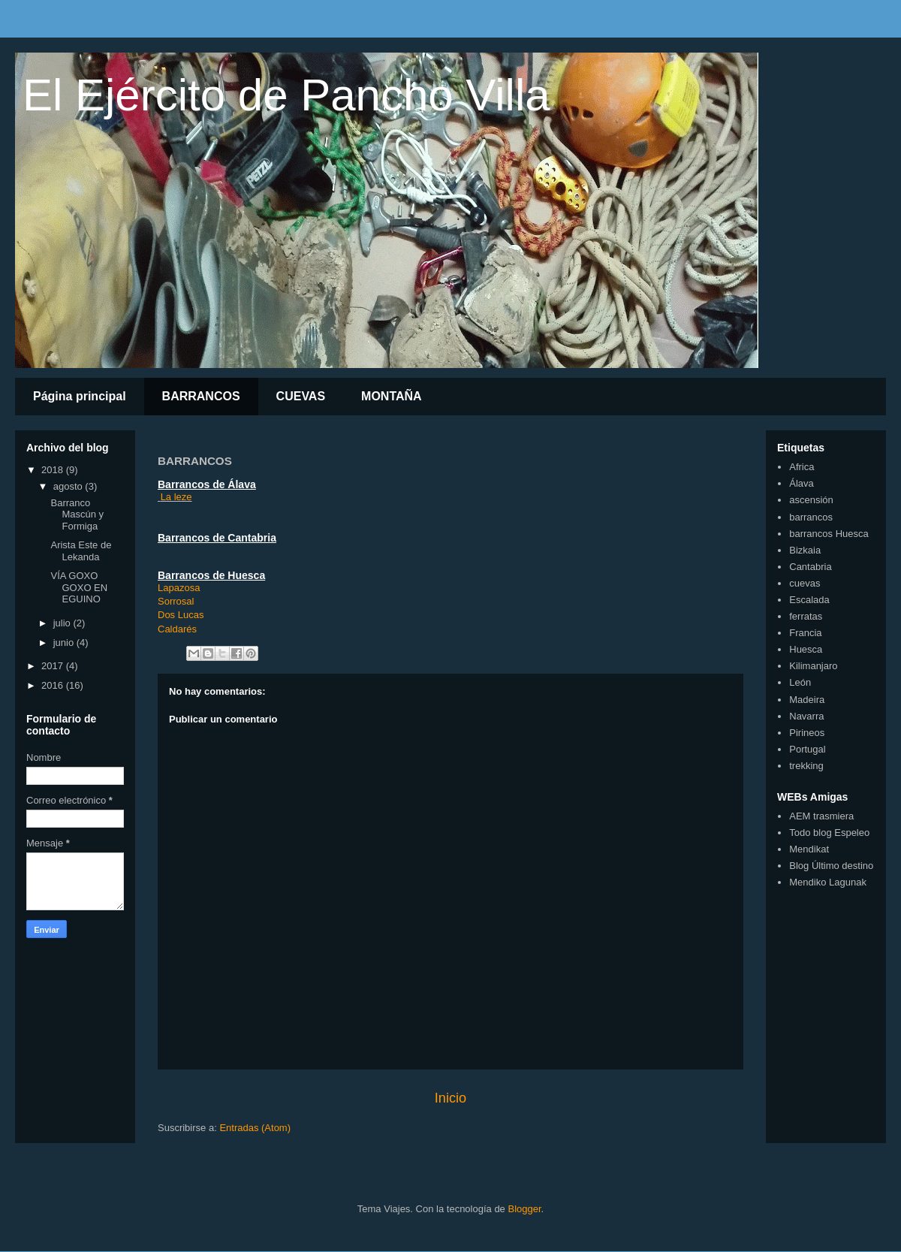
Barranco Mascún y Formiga (77, 514)
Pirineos (806, 732)
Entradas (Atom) (255, 1127)
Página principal (79, 396)
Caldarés (177, 629)
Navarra (806, 716)
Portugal (807, 749)
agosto (69, 486)
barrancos (811, 517)
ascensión (811, 499)
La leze (176, 496)
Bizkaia (805, 550)
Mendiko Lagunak (827, 882)
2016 (53, 685)
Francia (805, 632)
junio (65, 642)
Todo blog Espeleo (829, 832)
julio (63, 623)
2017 (53, 665)
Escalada (809, 599)
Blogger (524, 1208)
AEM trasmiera (821, 816)
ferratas (805, 616)
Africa (801, 466)
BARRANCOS (201, 396)
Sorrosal (176, 601)
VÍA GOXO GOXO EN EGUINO (78, 587)
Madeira (806, 699)
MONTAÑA (391, 396)
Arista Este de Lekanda (80, 551)
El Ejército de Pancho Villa (286, 95)
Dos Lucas (180, 614)
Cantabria (810, 566)
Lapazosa (179, 587)
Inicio (450, 1098)
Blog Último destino (831, 865)
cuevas (804, 583)
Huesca (805, 649)
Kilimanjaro (813, 665)
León (800, 682)
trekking (806, 765)
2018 (53, 469)
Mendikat (809, 849)
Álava (801, 483)
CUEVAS (301, 396)
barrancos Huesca (829, 533)
